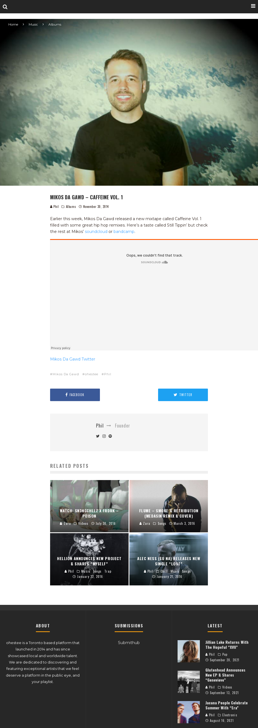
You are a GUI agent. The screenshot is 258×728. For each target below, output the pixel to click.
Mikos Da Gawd (66, 374)
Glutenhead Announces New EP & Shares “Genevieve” (225, 675)
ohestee (91, 374)
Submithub (129, 642)
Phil (54, 206)
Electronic (229, 715)
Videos (227, 687)
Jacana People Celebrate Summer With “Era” (226, 705)
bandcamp (124, 231)
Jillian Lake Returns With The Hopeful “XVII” (227, 644)
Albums (71, 206)
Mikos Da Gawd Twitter (72, 359)
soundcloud (96, 231)
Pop (224, 654)
